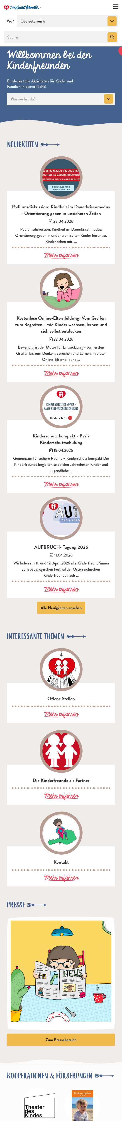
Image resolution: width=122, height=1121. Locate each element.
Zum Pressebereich (61, 1040)
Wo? (10, 21)
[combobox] (67, 21)
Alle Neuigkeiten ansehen (61, 608)
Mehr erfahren (61, 255)
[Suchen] (55, 37)
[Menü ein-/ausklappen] (115, 7)
